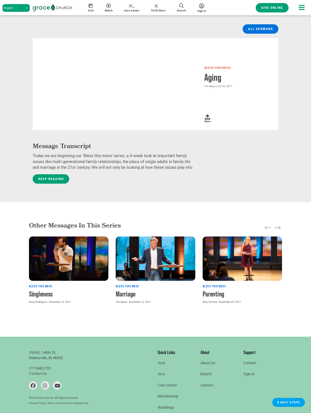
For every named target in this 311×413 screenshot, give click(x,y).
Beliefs (206, 374)
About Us (208, 363)
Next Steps (288, 402)
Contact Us (38, 373)
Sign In (248, 374)
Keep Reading (51, 179)
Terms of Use (55, 403)
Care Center (167, 385)
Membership (168, 396)
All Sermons (260, 29)
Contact (249, 363)
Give (161, 374)
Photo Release (74, 403)
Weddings (166, 407)
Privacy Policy (37, 403)
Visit (161, 363)
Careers (207, 385)
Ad (86, 403)
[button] (16, 8)
